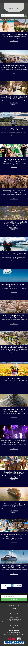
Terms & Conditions (14, 613)
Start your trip (14, 599)
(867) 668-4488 (14, 620)
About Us (14, 608)
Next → (3, 588)
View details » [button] (14, 40)
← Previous (5, 585)
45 (20, 585)
